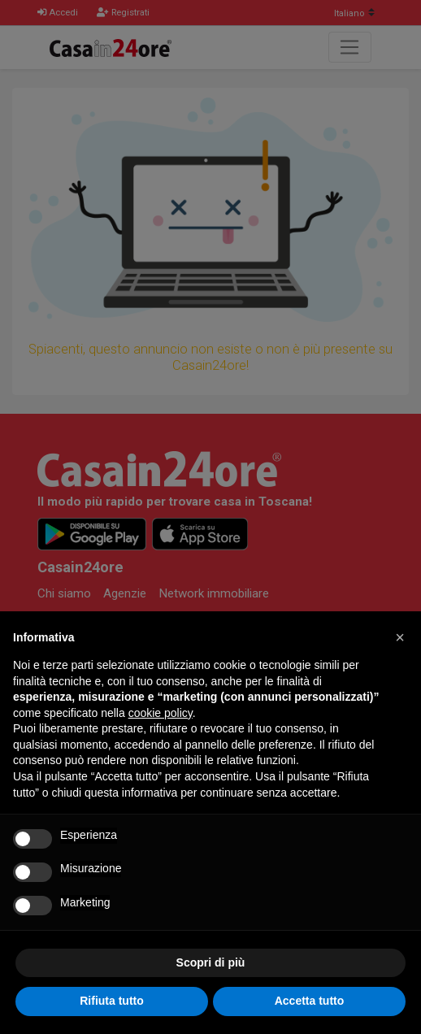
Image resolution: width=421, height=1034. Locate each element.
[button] (400, 637)
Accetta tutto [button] (310, 1000)
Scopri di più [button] (210, 962)
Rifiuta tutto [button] (112, 1000)
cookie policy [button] (160, 712)
